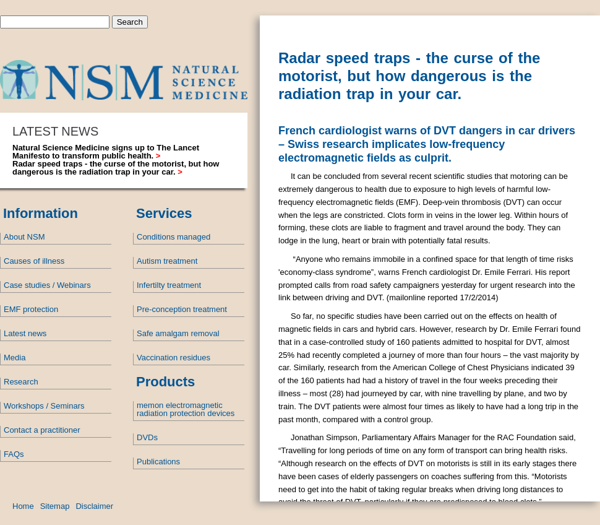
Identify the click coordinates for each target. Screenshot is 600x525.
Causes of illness (34, 261)
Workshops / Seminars (44, 405)
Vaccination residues (173, 357)
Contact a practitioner (42, 430)
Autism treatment (167, 261)
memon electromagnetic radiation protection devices (185, 409)
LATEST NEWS (55, 131)
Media (14, 357)
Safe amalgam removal (178, 333)
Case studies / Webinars (47, 285)
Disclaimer (94, 506)
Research (21, 381)
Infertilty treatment (169, 285)
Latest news (25, 333)
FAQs (14, 454)
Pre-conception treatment (182, 309)
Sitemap (55, 506)
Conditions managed (173, 236)
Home (23, 506)
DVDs (147, 437)
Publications (158, 461)
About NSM (24, 236)
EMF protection (31, 309)
